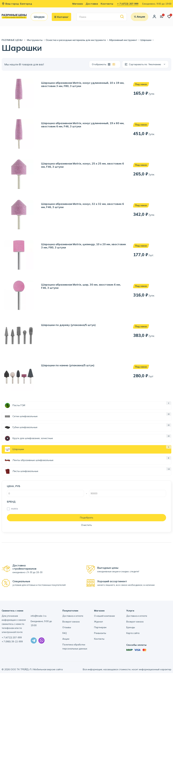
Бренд (11, 501)
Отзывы (66, 627)
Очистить (86, 525)
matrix (14, 508)
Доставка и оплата (72, 615)
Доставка (92, 3)
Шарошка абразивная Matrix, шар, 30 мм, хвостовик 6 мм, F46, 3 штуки (81, 286)
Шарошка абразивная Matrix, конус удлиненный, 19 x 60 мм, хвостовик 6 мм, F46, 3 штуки (82, 125)
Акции (65, 638)
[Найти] (122, 17)
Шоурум (39, 16)
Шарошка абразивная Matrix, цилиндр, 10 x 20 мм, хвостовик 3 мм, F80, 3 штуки (83, 246)
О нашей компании (104, 615)
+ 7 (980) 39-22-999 (12, 641)
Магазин (77, 3)
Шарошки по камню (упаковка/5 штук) (67, 365)
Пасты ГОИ (15, 405)
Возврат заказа (71, 621)
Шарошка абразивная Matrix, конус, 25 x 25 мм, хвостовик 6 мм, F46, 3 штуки (82, 165)
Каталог (61, 17)
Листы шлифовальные (21, 471)
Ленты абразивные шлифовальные (29, 460)
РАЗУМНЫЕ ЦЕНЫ (12, 40)
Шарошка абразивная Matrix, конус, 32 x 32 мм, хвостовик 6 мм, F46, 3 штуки (82, 205)
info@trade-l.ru (38, 615)
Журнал (98, 621)
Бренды (130, 627)
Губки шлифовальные (21, 427)
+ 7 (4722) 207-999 (127, 3)
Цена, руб (13, 486)
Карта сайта (132, 633)
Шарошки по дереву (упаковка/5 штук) (68, 325)
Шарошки (14, 449)
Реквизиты (100, 633)
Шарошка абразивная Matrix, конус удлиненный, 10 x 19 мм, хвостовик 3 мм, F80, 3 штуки (82, 84)
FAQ (64, 633)
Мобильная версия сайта (48, 669)
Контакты (107, 3)
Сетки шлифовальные (21, 416)
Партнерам (100, 627)
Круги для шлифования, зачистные (29, 438)
